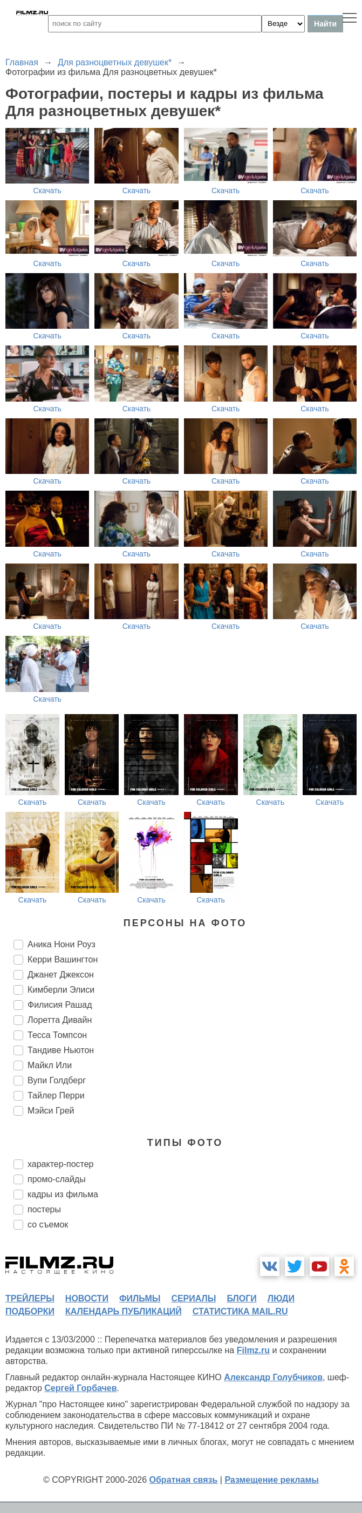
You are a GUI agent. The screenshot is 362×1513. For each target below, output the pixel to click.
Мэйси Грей (51, 1110)
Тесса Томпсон (57, 1035)
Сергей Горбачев (80, 1388)
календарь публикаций (123, 1311)
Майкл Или (50, 1065)
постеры (44, 1209)
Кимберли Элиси (61, 989)
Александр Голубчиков (273, 1377)
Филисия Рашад (60, 1004)
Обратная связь (183, 1479)
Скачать (47, 190)
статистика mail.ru (240, 1311)
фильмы (139, 1298)
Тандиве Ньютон (61, 1050)
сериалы (193, 1298)
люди (281, 1298)
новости (86, 1298)
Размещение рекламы (271, 1479)
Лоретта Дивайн (60, 1020)
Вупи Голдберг (57, 1080)
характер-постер (60, 1164)
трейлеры (29, 1298)
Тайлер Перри (56, 1095)
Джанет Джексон (61, 974)
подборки (29, 1311)
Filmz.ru (253, 1350)
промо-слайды (57, 1179)
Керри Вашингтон (63, 959)
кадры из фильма (63, 1194)
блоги (241, 1298)
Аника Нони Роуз (61, 944)
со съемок (48, 1224)
